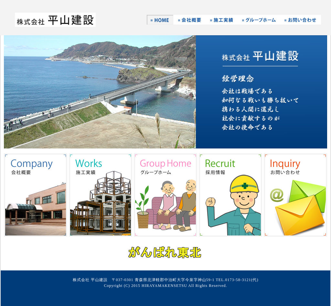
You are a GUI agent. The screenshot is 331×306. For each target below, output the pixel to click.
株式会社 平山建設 (55, 20)
